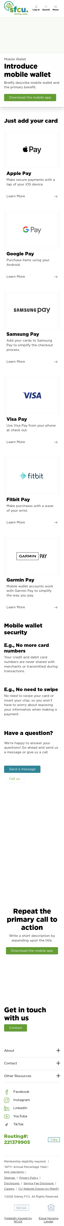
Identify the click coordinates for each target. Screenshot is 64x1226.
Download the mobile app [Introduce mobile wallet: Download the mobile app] (30, 97)
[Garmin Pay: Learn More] (32, 574)
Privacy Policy (29, 1178)
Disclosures (12, 1183)
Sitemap (10, 1178)
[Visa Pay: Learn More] (32, 411)
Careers (9, 1189)
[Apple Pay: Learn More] (32, 166)
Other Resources (32, 1076)
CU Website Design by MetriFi (38, 1189)
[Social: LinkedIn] (15, 1108)
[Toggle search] (46, 8)
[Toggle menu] (55, 8)
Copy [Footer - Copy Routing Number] (54, 1139)
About (32, 1051)
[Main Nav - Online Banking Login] (36, 8)
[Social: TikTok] (14, 1124)
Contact (15, 1027)
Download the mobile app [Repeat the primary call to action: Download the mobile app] (32, 950)
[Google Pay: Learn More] (32, 246)
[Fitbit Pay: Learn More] (32, 492)
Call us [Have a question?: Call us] (14, 779)
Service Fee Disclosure (39, 1183)
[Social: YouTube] (15, 1116)
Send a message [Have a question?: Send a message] (22, 769)
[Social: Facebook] (16, 1092)
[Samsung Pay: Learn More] (32, 329)
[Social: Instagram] (17, 1100)
